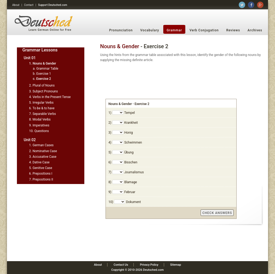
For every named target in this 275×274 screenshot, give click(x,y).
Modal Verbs (41, 119)
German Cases (42, 145)
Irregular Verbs (42, 102)
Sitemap (175, 265)
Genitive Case (42, 168)
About (16, 4)
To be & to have (43, 108)
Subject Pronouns (45, 91)
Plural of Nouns (43, 85)
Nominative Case (44, 151)
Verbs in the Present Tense (51, 97)
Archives (255, 30)
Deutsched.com (153, 270)
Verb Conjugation (204, 30)
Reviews (233, 30)
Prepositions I (42, 173)
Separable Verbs (44, 114)
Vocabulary (149, 30)
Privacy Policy (149, 265)
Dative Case (40, 162)
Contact (29, 4)
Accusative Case (44, 157)
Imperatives (40, 125)
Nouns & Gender (44, 63)
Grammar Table (47, 68)
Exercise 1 (43, 74)
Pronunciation (121, 30)
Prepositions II (42, 179)
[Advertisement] (182, 80)
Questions (41, 131)
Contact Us (121, 265)
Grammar (174, 30)
